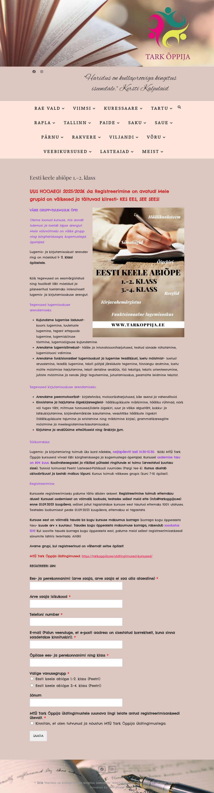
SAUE (162, 122)
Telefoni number (46, 614)
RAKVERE (84, 137)
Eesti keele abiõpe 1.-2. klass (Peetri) (68, 679)
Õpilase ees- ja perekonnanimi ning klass (69, 655)
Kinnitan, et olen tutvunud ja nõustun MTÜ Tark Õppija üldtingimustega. (101, 723)
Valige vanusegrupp (49, 673)
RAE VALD (47, 108)
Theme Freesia (167, 782)
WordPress (116, 787)
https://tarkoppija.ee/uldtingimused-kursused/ (117, 556)
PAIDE (108, 122)
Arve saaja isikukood (50, 596)
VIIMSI (82, 108)
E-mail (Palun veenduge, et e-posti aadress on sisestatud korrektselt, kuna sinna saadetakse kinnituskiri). (102, 634)
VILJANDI (121, 137)
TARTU (159, 108)
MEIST (150, 151)
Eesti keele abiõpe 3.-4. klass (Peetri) (68, 685)
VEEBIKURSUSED (66, 151)
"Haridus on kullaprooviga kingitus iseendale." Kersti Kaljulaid (130, 83)
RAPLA (42, 122)
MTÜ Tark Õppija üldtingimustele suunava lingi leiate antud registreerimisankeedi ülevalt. (105, 715)
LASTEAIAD (114, 151)
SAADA (38, 736)
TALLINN (75, 122)
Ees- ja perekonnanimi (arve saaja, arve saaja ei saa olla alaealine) (94, 578)
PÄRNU (50, 137)
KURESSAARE (121, 108)
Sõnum (35, 695)
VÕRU (154, 137)
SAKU (135, 122)
